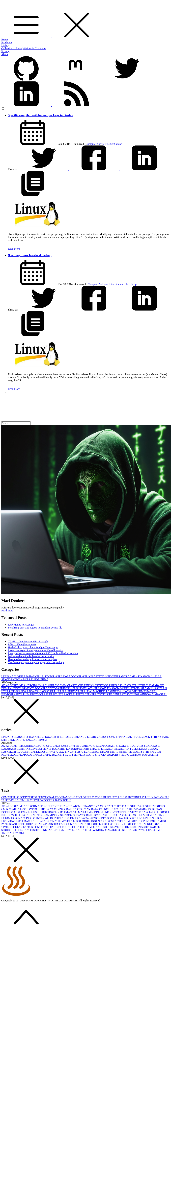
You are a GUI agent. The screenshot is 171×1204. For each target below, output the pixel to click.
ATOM (78, 806)
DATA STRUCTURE (136, 685)
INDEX (31, 818)
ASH (69, 806)
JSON (110, 818)
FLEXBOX (162, 812)
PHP (26, 679)
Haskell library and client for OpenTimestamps (33, 647)
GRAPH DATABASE (97, 815)
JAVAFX (34, 691)
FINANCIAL (146, 676)
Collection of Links (11, 48)
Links (5, 45)
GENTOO (66, 815)
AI (3, 685)
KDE (127, 818)
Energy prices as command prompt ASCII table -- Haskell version (43, 653)
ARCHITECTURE (55, 806)
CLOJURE (21, 676)
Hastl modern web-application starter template (32, 659)
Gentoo (118, 144)
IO (72, 818)
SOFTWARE (29, 797)
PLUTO (156, 751)
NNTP (114, 751)
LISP (82, 691)
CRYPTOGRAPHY (106, 685)
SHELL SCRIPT (133, 827)
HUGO (21, 751)
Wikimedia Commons (34, 48)
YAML (19, 833)
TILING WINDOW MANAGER (148, 694)
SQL (20, 830)
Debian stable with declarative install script (31, 656)
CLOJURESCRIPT (107, 797)
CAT (110, 806)
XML (159, 830)
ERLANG (64, 676)
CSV (87, 809)
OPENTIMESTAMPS (144, 691)
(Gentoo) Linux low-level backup (29, 255)
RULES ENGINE (51, 827)
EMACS (88, 688)
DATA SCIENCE (101, 809)
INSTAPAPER (45, 818)
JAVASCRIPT (48, 691)
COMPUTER (10, 797)
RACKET (70, 694)
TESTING (76, 830)
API (41, 806)
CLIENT (36, 800)
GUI (123, 797)
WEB (136, 830)
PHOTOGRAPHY (12, 694)
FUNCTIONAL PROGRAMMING (58, 797)
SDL (106, 827)
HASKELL (37, 676)
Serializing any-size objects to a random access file (35, 627)
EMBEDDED (95, 812)
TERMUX (63, 830)
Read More (14, 248)
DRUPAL (22, 812)
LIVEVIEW (8, 821)
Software (102, 144)
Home (4, 39)
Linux (110, 144)
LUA (89, 691)
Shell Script (131, 284)
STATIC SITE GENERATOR (113, 676)
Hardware (6, 42)
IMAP (21, 818)
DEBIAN (7, 688)
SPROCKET (9, 830)
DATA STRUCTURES (132, 745)
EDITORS (66, 688)
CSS (121, 685)
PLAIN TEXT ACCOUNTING (62, 824)
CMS (134, 676)
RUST (80, 694)
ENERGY (110, 812)
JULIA (61, 691)
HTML (6, 691)
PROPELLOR (10, 754)
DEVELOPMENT (24, 688)
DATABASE (156, 685)
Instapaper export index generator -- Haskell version (35, 650)
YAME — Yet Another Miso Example (28, 641)
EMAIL (81, 812)
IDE (14, 818)
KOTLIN (137, 818)
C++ (41, 685)
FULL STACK (132, 688)
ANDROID (31, 685)
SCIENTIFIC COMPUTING (87, 827)
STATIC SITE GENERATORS (103, 754)
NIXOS (17, 679)
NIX (101, 821)
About (4, 54)
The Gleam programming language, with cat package (36, 662)
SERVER (91, 694)
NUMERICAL (132, 821)
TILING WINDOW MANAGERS (139, 754)
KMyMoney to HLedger (21, 624)
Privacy (5, 51)
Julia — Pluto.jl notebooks (22, 644)
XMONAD (8, 833)
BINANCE (89, 806)
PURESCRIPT (54, 694)
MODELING (90, 821)
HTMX (16, 691)
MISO (95, 751)
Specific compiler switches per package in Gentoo (40, 115)
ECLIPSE (34, 812)
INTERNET (33, 751)
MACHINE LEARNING (107, 691)
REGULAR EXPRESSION (25, 827)
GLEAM (146, 688)
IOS (44, 751)
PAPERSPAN (9, 824)
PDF (21, 824)
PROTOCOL (38, 694)
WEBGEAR (147, 830)
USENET (126, 830)
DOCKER (78, 676)
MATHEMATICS (62, 821)
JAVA (25, 691)
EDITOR (51, 676)
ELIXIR (90, 676)
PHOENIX (31, 824)
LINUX (7, 676)
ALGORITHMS (37, 739)
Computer (91, 144)
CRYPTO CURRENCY (81, 685)
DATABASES (9, 748)
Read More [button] (7, 610)
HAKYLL (123, 815)
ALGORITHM (39, 679)
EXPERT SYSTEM (127, 812)
